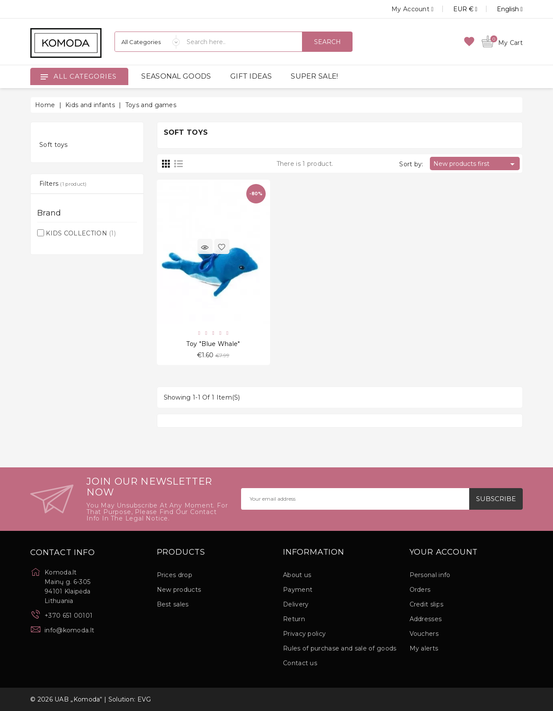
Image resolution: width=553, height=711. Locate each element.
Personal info (430, 575)
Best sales (173, 604)
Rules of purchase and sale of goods (340, 648)
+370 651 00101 (68, 615)
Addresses (426, 619)
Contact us (300, 663)
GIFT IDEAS (251, 76)
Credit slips (427, 604)
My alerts (424, 648)
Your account (444, 552)
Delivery (295, 604)
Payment (297, 590)
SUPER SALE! (314, 76)
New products (179, 590)
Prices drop (174, 575)
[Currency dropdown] (455, 9)
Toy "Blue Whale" (213, 344)
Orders (420, 590)
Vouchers (424, 634)
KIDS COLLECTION (81, 233)
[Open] (44, 76)
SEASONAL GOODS (176, 76)
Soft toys (53, 145)
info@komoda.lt (69, 630)
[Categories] (147, 41)
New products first (475, 164)
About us (297, 575)
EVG (144, 699)
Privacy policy (304, 634)
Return (294, 619)
